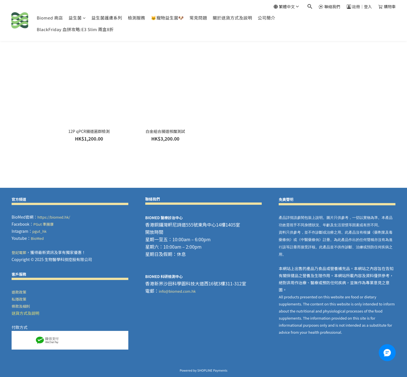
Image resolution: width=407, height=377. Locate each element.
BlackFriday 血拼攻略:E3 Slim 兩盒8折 (75, 29)
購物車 (387, 6)
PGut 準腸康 (43, 224)
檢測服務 (136, 18)
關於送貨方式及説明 (232, 18)
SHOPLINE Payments (212, 370)
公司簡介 (266, 18)
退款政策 (19, 292)
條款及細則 (21, 306)
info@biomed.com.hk (177, 291)
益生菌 (77, 18)
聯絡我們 (329, 6)
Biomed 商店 (50, 18)
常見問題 (198, 18)
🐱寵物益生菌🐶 (167, 18)
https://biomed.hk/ (53, 217)
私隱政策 (19, 299)
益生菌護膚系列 (106, 18)
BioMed (37, 238)
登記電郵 (19, 252)
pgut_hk (39, 231)
